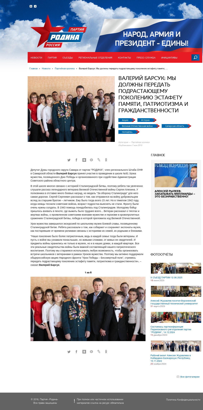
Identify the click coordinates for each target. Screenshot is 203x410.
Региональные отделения (95, 57)
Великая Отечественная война (137, 126)
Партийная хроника (65, 68)
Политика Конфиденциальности (183, 399)
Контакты (124, 57)
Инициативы (169, 57)
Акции (125, 120)
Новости (36, 57)
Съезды (68, 57)
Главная (33, 68)
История (145, 120)
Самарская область (175, 126)
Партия (52, 57)
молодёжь (127, 131)
